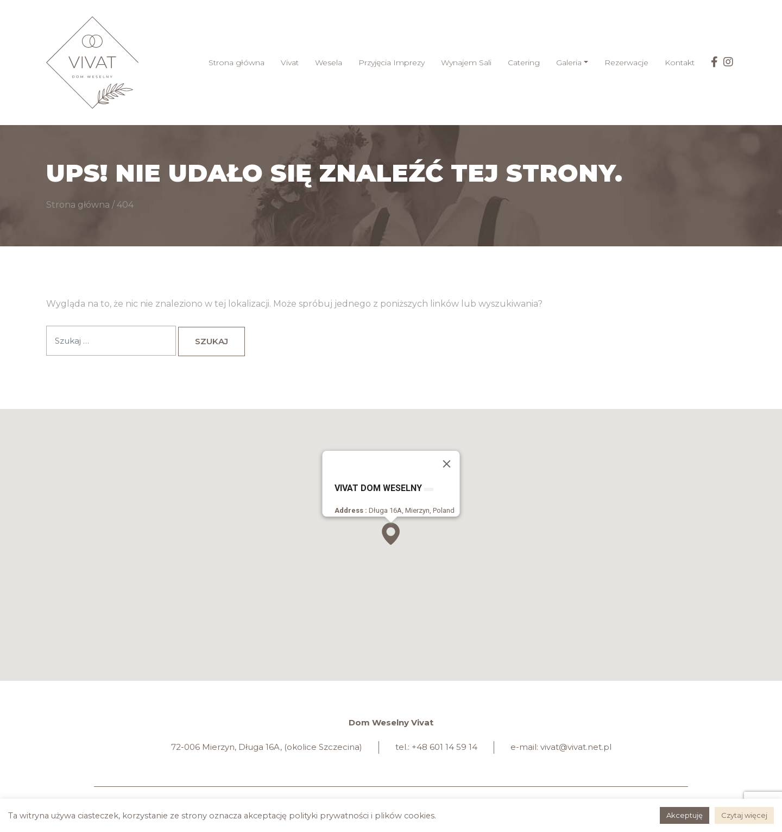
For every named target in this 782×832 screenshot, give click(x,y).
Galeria (569, 62)
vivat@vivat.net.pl (575, 747)
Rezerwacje (626, 62)
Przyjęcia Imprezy (391, 62)
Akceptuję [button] (684, 815)
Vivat (290, 62)
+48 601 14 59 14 (444, 747)
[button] (391, 534)
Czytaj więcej (744, 815)
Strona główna (236, 62)
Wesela (328, 62)
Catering (524, 62)
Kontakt (680, 62)
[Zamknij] (447, 464)
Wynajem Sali (466, 62)
